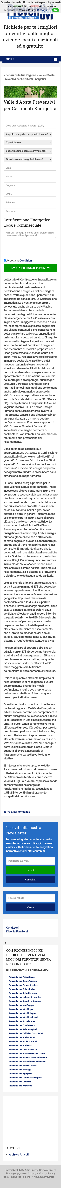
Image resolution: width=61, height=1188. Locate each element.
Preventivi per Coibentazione (22, 989)
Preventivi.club (13, 1170)
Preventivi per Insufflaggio (21, 1005)
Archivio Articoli (19, 1154)
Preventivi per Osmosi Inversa (23, 1049)
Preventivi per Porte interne (22, 1021)
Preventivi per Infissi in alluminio (24, 1017)
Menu (10, 59)
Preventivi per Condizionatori (22, 1025)
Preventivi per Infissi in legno (22, 1013)
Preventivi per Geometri (20, 1082)
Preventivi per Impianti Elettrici (23, 1041)
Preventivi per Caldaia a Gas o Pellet (26, 1033)
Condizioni (26, 260)
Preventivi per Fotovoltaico (21, 977)
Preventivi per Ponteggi (20, 1070)
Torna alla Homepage (17, 811)
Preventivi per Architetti (20, 1086)
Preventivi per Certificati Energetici (25, 1078)
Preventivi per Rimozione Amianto (25, 1001)
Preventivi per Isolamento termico (25, 997)
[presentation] (28, 248)
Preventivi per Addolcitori (21, 1045)
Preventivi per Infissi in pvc (21, 1009)
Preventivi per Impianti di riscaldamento (28, 1058)
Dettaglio (42, 10)
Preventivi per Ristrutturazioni (23, 993)
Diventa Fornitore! (17, 931)
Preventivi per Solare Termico (23, 981)
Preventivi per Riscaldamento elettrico (27, 1062)
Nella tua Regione (20, 1177)
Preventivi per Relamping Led (23, 1029)
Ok (55, 10)
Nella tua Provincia (44, 1177)
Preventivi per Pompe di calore (23, 985)
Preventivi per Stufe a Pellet (22, 1037)
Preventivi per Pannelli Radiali (23, 1066)
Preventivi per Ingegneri (20, 1074)
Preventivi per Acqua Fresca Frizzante (27, 1053)
